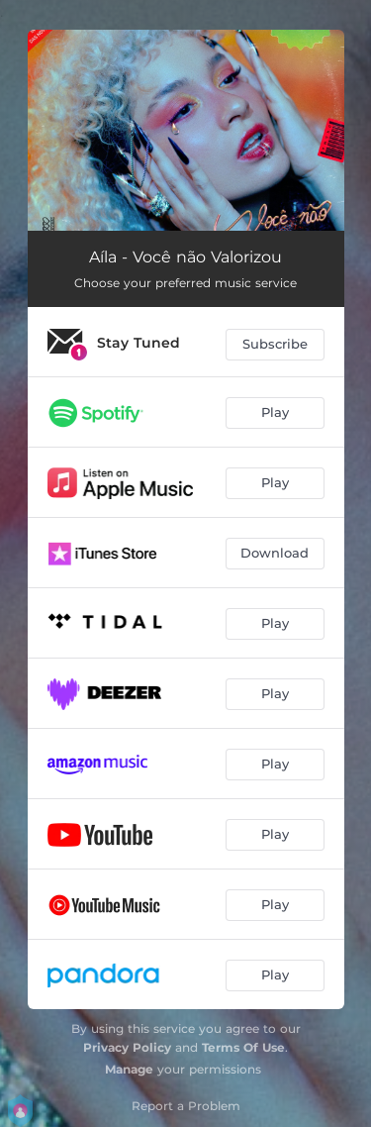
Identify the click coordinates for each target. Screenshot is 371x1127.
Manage (129, 1069)
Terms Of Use (243, 1047)
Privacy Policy (127, 1047)
